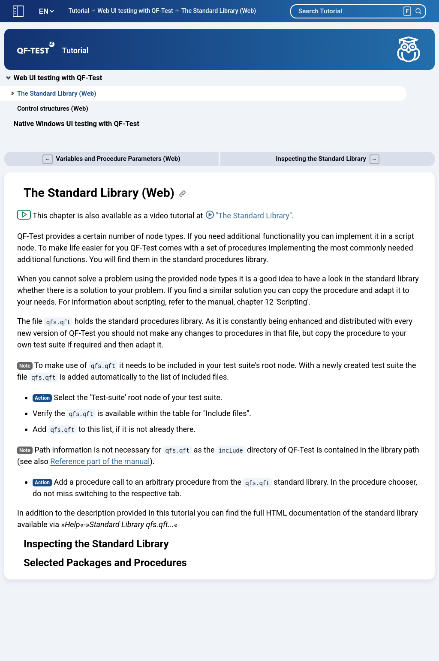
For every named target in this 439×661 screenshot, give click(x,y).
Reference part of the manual (100, 461)
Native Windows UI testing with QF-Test (76, 124)
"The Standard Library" (254, 215)
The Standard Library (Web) (218, 10)
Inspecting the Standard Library (96, 544)
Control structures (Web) (52, 108)
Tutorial (78, 10)
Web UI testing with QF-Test (135, 10)
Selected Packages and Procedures (105, 563)
